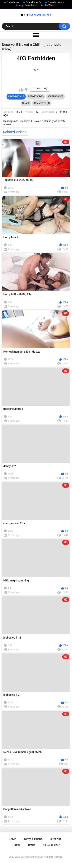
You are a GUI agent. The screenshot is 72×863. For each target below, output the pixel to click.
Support (55, 839)
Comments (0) (41, 103)
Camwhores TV (33, 2)
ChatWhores (50, 5)
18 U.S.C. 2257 (51, 845)
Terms (16, 845)
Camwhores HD (56, 2)
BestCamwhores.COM (32, 857)
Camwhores (13, 2)
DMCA (31, 845)
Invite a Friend (33, 839)
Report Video (36, 96)
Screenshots (55, 96)
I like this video (21, 89)
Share (26, 103)
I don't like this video (26, 89)
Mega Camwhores (27, 5)
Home (12, 839)
